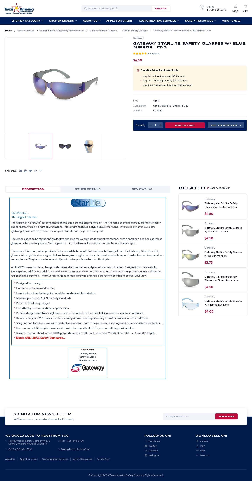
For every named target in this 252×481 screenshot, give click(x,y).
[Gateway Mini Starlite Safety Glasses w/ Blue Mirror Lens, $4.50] (190, 206)
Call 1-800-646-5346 (20, 449)
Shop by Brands (63, 21)
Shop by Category (27, 21)
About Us (91, 21)
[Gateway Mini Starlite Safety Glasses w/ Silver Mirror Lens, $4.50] (190, 279)
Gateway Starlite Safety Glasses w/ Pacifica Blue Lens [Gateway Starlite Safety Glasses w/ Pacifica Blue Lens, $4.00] (223, 302)
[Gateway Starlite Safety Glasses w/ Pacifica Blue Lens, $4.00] (190, 304)
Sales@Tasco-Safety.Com (75, 449)
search (161, 9)
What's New (231, 21)
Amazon (204, 441)
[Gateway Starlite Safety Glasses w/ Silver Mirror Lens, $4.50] (190, 230)
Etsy (202, 445)
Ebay (202, 450)
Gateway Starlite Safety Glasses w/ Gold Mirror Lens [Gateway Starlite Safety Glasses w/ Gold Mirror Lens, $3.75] (223, 254)
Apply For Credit (119, 21)
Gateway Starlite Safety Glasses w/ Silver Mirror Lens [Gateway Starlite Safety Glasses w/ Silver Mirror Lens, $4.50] (223, 229)
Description (33, 189)
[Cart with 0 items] (245, 8)
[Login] (235, 8)
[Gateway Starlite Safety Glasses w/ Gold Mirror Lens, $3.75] (190, 255)
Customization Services (159, 21)
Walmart (204, 455)
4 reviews (154, 53)
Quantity (140, 125)
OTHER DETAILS (88, 189)
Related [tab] (204, 188)
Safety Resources (200, 21)
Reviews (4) (142, 189)
